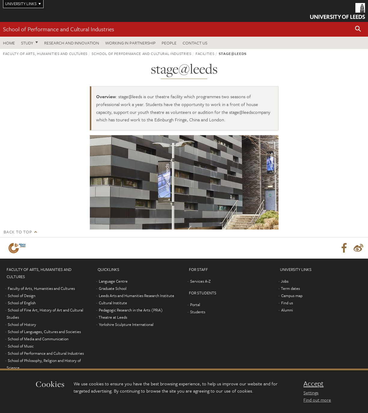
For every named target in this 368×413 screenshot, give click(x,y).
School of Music (21, 346)
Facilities (205, 53)
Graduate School (112, 288)
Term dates (290, 288)
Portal (195, 305)
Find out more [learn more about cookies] (317, 399)
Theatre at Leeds (113, 317)
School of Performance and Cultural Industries (58, 29)
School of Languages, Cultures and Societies (44, 332)
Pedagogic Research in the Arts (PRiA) (131, 310)
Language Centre (113, 281)
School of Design (21, 296)
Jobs (284, 281)
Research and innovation (71, 43)
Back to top (18, 232)
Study (27, 43)
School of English (22, 303)
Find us (287, 303)
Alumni (287, 310)
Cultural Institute (113, 303)
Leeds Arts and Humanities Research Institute (136, 296)
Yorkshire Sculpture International (126, 324)
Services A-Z (200, 281)
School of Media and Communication (38, 339)
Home (9, 43)
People (169, 43)
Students (197, 312)
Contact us (195, 43)
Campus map (292, 296)
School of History (22, 324)
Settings (310, 392)
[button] (358, 29)
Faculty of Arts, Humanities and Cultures (45, 53)
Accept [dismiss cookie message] (313, 383)
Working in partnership (130, 43)
